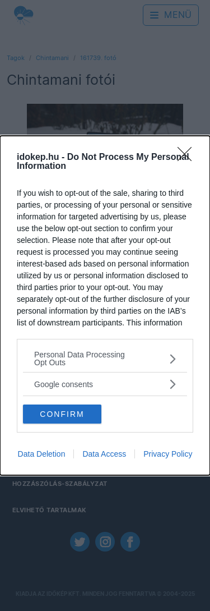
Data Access (104, 453)
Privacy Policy (167, 453)
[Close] (188, 157)
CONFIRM (62, 413)
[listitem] (105, 358)
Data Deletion (42, 453)
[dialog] (105, 305)
